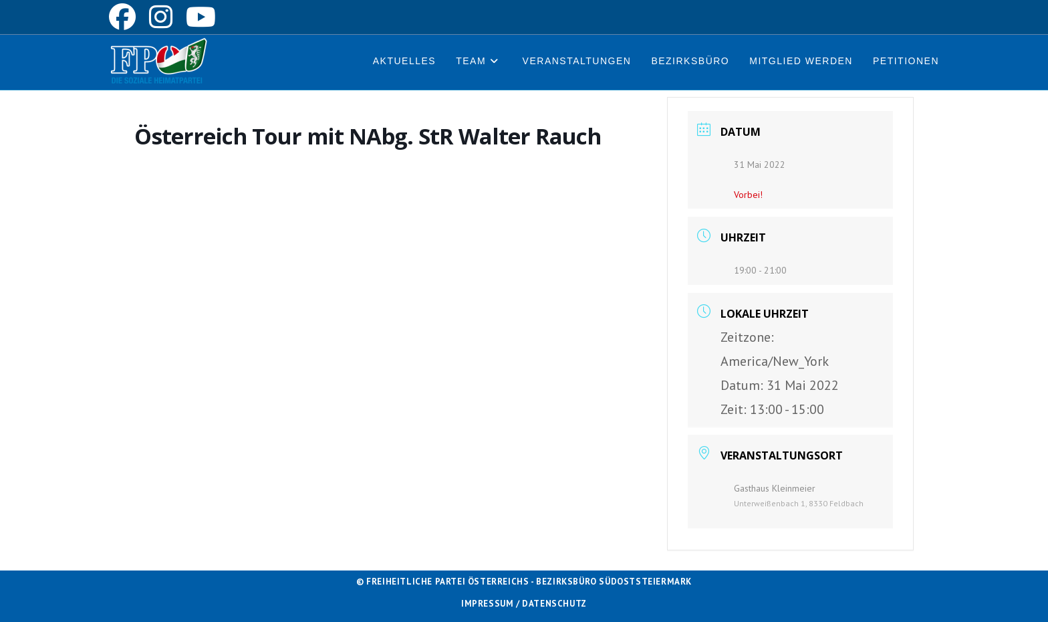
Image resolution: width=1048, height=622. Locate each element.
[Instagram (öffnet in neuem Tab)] (160, 16)
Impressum (487, 603)
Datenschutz (554, 603)
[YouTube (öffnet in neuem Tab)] (201, 16)
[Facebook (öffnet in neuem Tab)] (125, 16)
